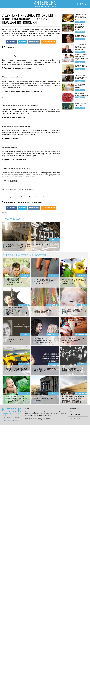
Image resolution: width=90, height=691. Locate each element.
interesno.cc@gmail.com (11, 686)
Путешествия (75, 684)
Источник (4, 478)
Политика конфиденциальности (37, 685)
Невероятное (75, 681)
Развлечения (74, 675)
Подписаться (80, 4)
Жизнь (72, 678)
